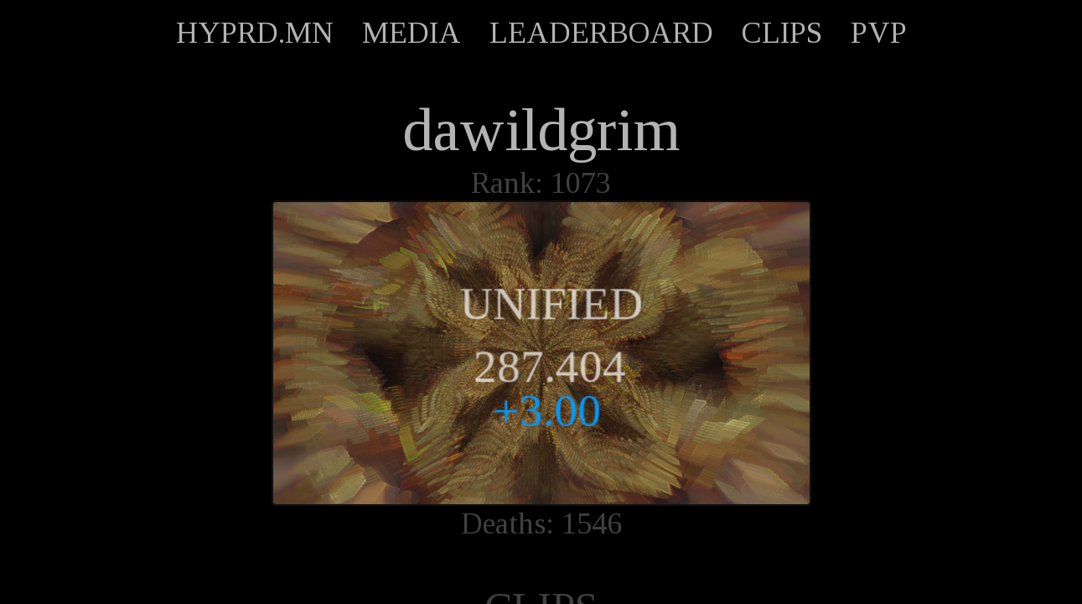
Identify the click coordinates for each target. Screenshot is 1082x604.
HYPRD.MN (255, 32)
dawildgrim (541, 130)
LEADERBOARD (601, 32)
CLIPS (782, 32)
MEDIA (411, 32)
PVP (879, 32)
